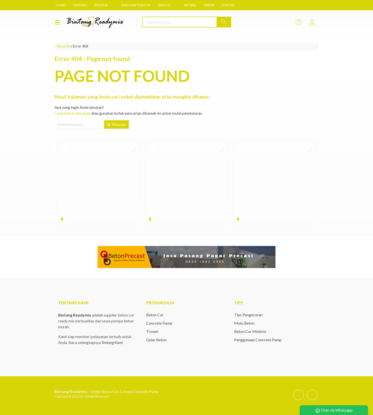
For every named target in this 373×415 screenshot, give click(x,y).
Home (60, 5)
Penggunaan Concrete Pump (258, 339)
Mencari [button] (116, 124)
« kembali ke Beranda (72, 113)
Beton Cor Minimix (250, 331)
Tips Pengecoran (248, 314)
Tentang (79, 5)
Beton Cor (155, 314)
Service (164, 5)
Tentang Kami (112, 342)
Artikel (190, 5)
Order (209, 5)
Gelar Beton (156, 339)
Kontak (228, 5)
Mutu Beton (244, 323)
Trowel (152, 331)
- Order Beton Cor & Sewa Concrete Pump (107, 391)
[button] (224, 22)
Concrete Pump (159, 323)
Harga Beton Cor (136, 5)
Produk (101, 5)
